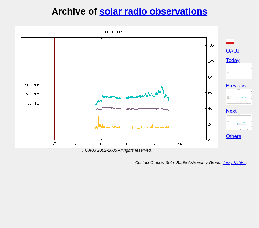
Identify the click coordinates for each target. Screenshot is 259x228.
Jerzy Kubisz (234, 162)
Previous (236, 85)
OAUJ (233, 51)
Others (233, 136)
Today (233, 60)
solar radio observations (153, 11)
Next (231, 111)
